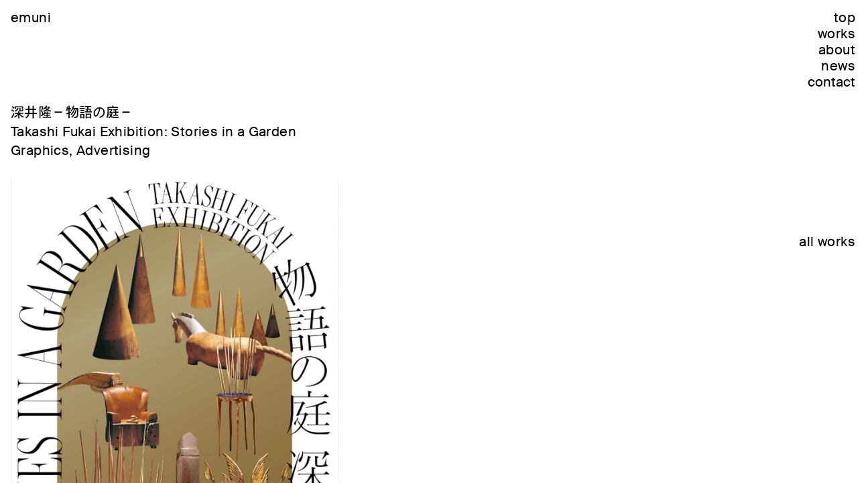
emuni (31, 17)
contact (831, 82)
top (844, 17)
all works (827, 241)
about (836, 49)
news (838, 65)
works (836, 33)
